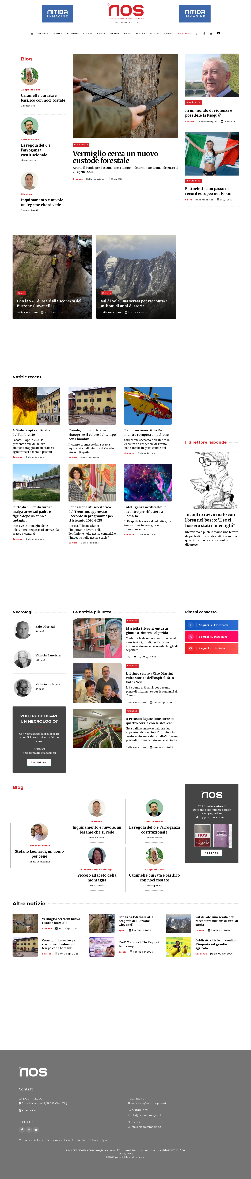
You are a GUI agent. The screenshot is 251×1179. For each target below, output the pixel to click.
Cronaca (78, 179)
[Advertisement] (211, 262)
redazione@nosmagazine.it (149, 1103)
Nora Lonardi (97, 885)
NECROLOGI (184, 33)
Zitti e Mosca (30, 139)
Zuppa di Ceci (30, 89)
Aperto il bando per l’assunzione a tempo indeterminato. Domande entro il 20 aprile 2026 (125, 170)
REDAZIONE (136, 1098)
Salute (81, 1140)
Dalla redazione (95, 179)
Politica (38, 1140)
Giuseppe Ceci (28, 105)
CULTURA (114, 33)
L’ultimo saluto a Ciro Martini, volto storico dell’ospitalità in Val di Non (150, 677)
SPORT (128, 33)
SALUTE (101, 33)
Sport (188, 200)
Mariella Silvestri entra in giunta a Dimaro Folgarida (147, 630)
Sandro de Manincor (39, 861)
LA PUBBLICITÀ (138, 1110)
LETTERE (141, 33)
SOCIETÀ (88, 33)
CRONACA (43, 33)
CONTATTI (27, 1110)
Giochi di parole (39, 845)
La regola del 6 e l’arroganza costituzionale (36, 150)
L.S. (128, 657)
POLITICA (58, 33)
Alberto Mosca (28, 160)
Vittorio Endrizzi (48, 684)
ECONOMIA (73, 33)
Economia (53, 1140)
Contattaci (39, 762)
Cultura (93, 1140)
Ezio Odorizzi (45, 626)
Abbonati (212, 852)
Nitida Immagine (135, 1157)
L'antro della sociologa (96, 869)
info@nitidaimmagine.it (146, 1115)
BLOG (153, 33)
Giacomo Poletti (29, 210)
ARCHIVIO (168, 33)
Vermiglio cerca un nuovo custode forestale (115, 157)
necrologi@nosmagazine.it (39, 752)
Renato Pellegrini (207, 121)
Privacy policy (125, 1153)
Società (189, 121)
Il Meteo (26, 194)
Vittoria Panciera (48, 655)
